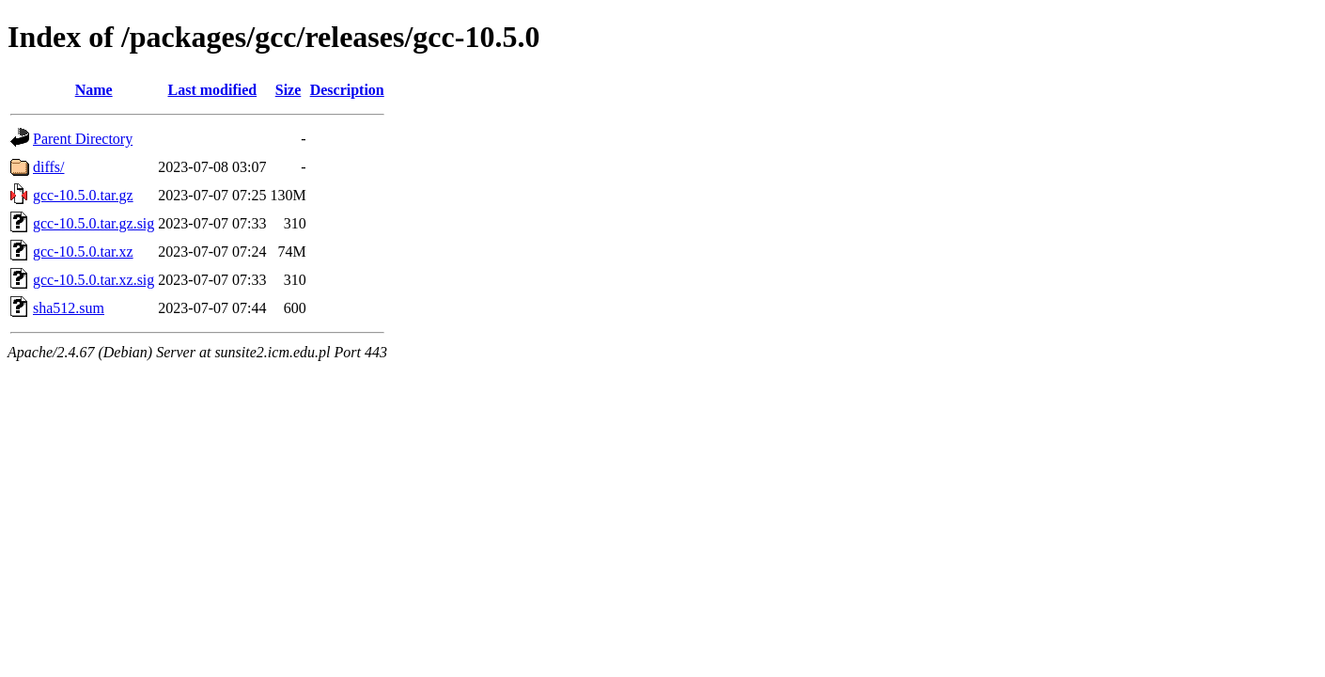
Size (288, 90)
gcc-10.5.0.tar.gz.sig (93, 223)
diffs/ (48, 167)
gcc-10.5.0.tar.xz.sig (93, 280)
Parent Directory (82, 139)
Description (347, 90)
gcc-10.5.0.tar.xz (83, 252)
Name (94, 90)
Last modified (212, 90)
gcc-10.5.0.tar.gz (83, 195)
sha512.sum (68, 308)
